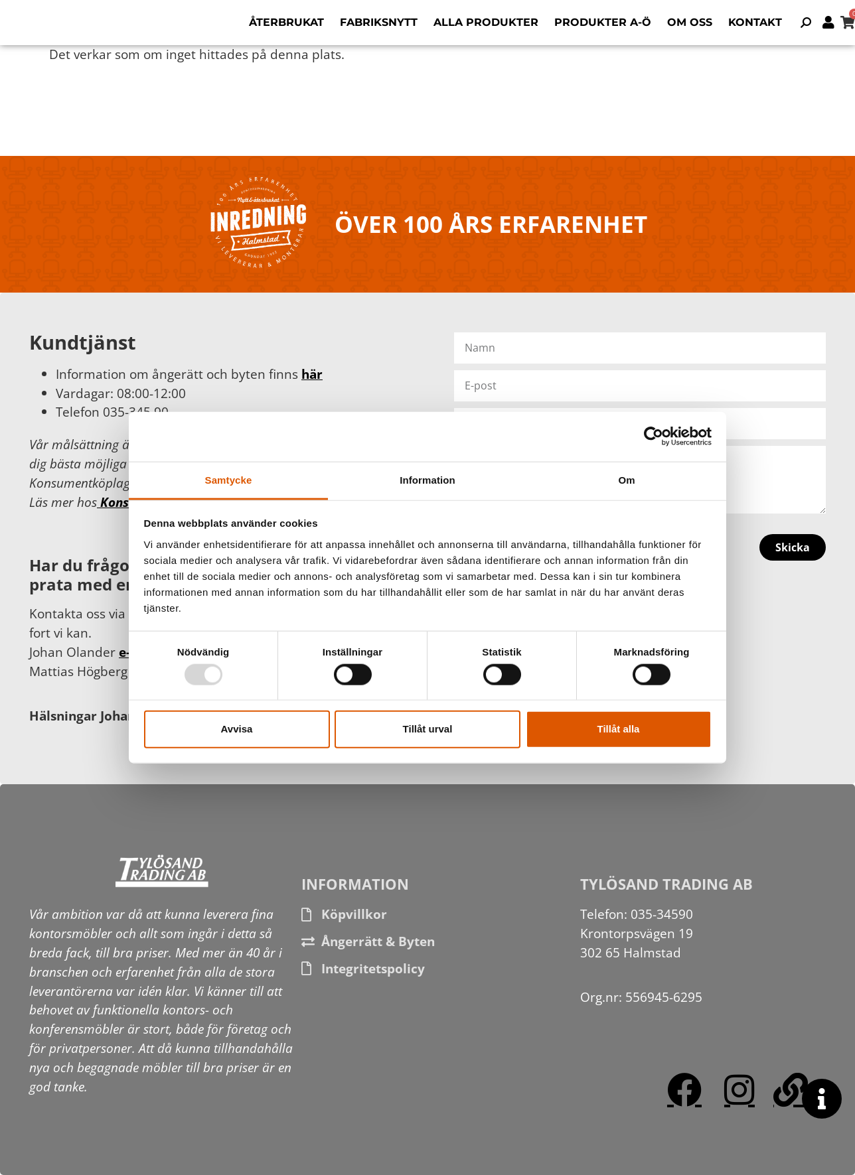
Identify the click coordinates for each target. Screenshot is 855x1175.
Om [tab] (626, 479)
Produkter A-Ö (602, 22)
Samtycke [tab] (228, 479)
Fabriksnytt (379, 22)
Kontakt (755, 22)
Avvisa (237, 728)
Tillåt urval (428, 728)
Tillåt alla (618, 728)
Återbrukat (286, 22)
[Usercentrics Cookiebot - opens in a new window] (653, 437)
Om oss (689, 22)
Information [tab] (427, 479)
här (312, 374)
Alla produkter (485, 22)
